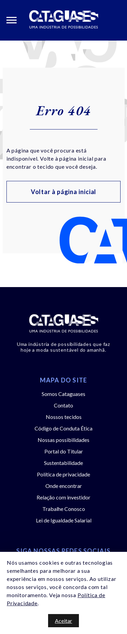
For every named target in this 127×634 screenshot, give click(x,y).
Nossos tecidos (64, 417)
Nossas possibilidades (63, 440)
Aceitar (63, 620)
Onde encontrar (63, 486)
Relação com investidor (63, 497)
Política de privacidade (63, 474)
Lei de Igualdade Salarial (63, 520)
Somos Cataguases (63, 394)
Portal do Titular (63, 451)
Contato (63, 405)
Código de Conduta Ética (63, 428)
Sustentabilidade (63, 463)
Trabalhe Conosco (63, 509)
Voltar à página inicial (64, 191)
